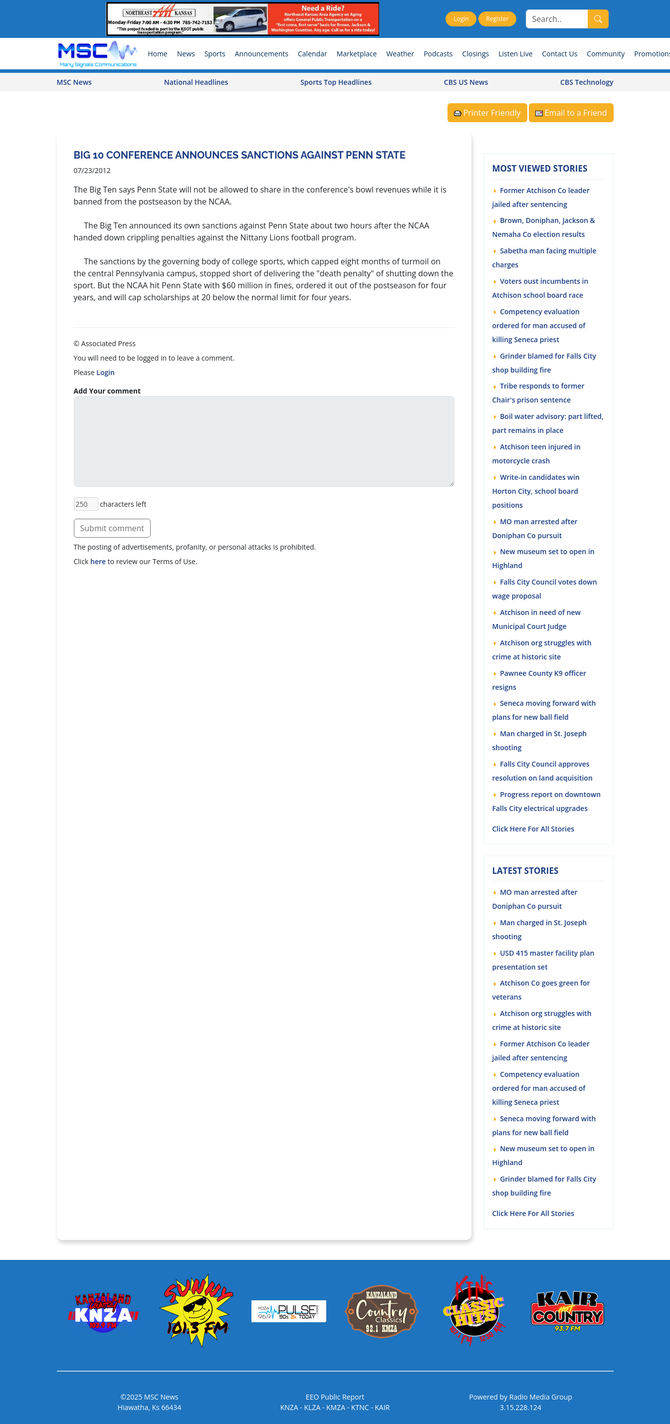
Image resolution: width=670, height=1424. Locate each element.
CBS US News (466, 81)
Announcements (261, 53)
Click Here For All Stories (533, 827)
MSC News (74, 81)
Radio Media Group (540, 1396)
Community (606, 53)
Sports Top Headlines (336, 81)
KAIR (382, 1407)
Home (158, 53)
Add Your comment (107, 390)
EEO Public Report (335, 1396)
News (186, 53)
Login (460, 18)
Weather (400, 53)
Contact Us (560, 53)
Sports (215, 53)
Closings (475, 53)
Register (497, 18)
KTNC (360, 1407)
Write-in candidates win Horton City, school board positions (536, 490)
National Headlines (196, 81)
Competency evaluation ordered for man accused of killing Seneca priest (539, 325)
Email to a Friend (571, 112)
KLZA (312, 1407)
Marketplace (357, 53)
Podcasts (438, 53)
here (98, 561)
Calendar (312, 53)
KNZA (289, 1407)
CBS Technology (586, 81)
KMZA (335, 1407)
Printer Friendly (487, 112)
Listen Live (515, 53)
